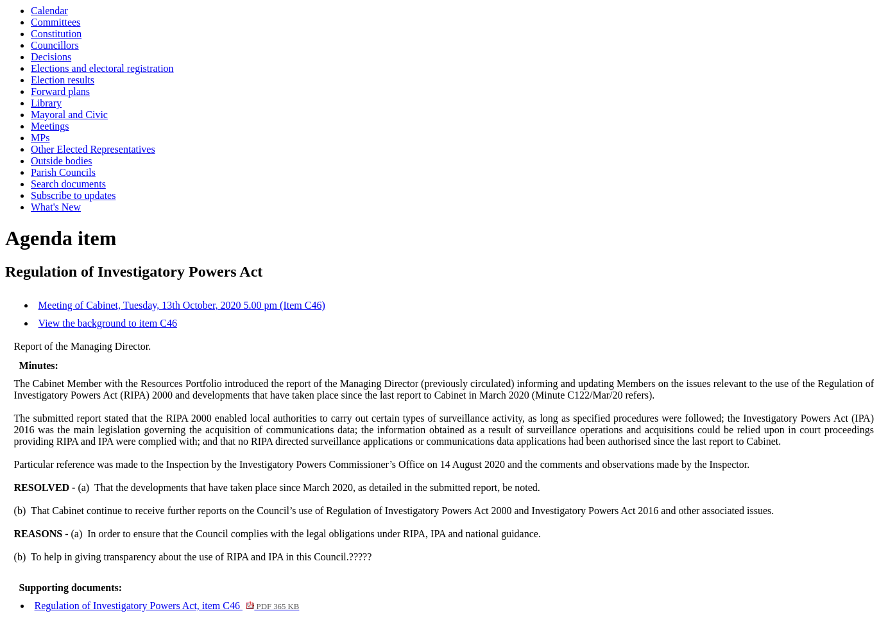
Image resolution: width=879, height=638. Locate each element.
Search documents (68, 183)
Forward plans (60, 91)
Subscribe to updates (73, 195)
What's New (56, 207)
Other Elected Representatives (93, 149)
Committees (55, 22)
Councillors (55, 45)
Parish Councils (63, 172)
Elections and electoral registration (102, 68)
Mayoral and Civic (69, 114)
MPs (40, 137)
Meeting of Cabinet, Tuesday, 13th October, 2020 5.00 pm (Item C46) (181, 305)
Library (46, 103)
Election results (62, 79)
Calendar (49, 10)
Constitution (56, 33)
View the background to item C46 (107, 323)
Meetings (50, 126)
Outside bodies (61, 160)
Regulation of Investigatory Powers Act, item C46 (167, 605)
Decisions (51, 56)
